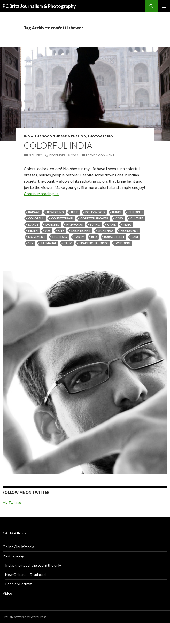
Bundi (116, 212)
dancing (52, 224)
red (94, 237)
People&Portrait (18, 584)
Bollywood (95, 212)
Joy (48, 230)
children (135, 212)
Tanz (68, 243)
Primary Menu (164, 6)
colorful (36, 218)
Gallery (35, 155)
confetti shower (94, 218)
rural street (114, 237)
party (79, 237)
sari (135, 237)
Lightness (105, 230)
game (111, 224)
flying (95, 224)
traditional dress (94, 243)
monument (129, 230)
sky (30, 243)
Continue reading (41, 193)
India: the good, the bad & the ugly (55, 136)
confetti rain (62, 218)
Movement (36, 237)
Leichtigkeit (81, 230)
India (127, 224)
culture (136, 218)
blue (74, 212)
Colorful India (58, 145)
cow (119, 218)
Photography (100, 136)
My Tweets (12, 502)
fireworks (74, 224)
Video (7, 593)
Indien (33, 230)
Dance (33, 224)
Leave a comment (100, 155)
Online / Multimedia (18, 546)
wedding (123, 243)
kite (61, 230)
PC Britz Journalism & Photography (39, 6)
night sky (59, 237)
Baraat (34, 212)
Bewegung (55, 212)
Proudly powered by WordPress (25, 617)
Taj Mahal (49, 243)
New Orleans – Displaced (25, 574)
